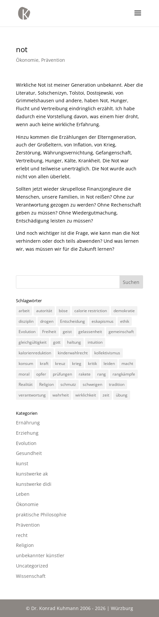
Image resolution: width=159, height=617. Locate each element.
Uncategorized (32, 566)
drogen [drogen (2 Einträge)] (46, 321)
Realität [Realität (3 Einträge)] (26, 384)
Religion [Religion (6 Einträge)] (46, 384)
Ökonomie (27, 60)
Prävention (53, 60)
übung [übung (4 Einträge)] (121, 395)
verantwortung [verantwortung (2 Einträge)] (32, 395)
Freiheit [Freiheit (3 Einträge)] (49, 331)
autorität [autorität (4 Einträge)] (44, 310)
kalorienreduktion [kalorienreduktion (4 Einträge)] (35, 353)
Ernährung (28, 422)
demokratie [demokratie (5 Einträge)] (124, 310)
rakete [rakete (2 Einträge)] (85, 374)
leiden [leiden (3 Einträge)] (109, 363)
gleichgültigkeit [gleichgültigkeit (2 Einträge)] (32, 342)
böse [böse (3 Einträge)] (63, 310)
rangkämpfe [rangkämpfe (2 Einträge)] (124, 374)
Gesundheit (29, 453)
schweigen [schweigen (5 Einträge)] (92, 384)
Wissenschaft (30, 576)
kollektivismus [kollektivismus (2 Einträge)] (107, 353)
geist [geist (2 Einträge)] (67, 331)
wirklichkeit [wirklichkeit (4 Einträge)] (85, 395)
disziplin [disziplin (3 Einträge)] (26, 321)
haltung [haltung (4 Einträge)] (74, 342)
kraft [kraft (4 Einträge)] (44, 363)
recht (22, 535)
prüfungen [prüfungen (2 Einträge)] (62, 374)
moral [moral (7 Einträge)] (24, 374)
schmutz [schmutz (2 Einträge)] (68, 384)
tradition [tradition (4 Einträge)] (116, 384)
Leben (23, 494)
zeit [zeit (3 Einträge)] (106, 395)
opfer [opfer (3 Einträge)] (41, 374)
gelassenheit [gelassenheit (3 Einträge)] (90, 331)
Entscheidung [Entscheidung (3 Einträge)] (72, 321)
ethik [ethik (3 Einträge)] (124, 321)
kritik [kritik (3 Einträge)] (92, 363)
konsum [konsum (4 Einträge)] (26, 363)
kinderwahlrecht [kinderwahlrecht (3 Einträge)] (73, 353)
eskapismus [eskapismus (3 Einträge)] (103, 321)
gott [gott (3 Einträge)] (56, 342)
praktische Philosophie (41, 514)
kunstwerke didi (33, 484)
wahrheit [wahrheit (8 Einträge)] (60, 395)
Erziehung (27, 433)
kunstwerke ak (32, 474)
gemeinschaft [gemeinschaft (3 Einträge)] (121, 331)
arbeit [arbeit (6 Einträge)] (24, 310)
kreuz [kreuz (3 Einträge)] (60, 363)
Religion (25, 545)
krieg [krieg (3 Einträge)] (76, 363)
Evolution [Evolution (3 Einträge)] (27, 331)
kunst (22, 463)
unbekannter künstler (40, 555)
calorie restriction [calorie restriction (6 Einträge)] (90, 310)
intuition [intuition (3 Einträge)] (95, 342)
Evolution (26, 443)
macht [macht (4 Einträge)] (127, 363)
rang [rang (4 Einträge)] (101, 374)
